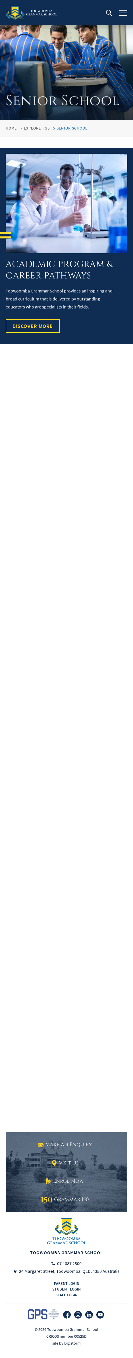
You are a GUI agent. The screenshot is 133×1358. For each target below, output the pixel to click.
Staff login (66, 1294)
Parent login (66, 1283)
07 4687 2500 (69, 1264)
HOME (11, 128)
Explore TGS (37, 128)
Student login (66, 1289)
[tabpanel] (66, 60)
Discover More (33, 326)
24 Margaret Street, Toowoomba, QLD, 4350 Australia (69, 1271)
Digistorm (72, 1343)
